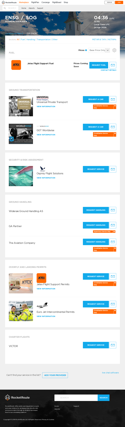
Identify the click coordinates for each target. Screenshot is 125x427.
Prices (82, 50)
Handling (30, 39)
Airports (32, 8)
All (18, 39)
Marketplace (24, 2)
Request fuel (99, 65)
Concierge (46, 2)
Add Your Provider (55, 375)
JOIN (119, 2)
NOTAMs (112, 39)
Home (23, 8)
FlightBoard (56, 2)
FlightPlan (35, 2)
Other (54, 39)
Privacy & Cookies (48, 419)
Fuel (23, 39)
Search (104, 398)
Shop (66, 2)
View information (46, 106)
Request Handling (95, 210)
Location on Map (14, 33)
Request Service (95, 169)
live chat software (110, 372)
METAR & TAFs (99, 39)
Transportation (43, 39)
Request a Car (95, 99)
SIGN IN (109, 2)
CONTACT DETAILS (108, 70)
